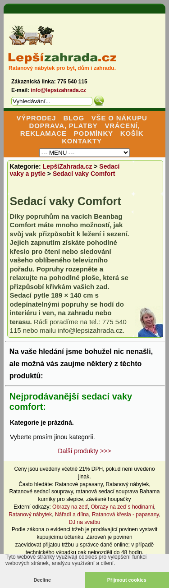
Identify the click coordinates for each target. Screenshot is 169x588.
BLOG (73, 118)
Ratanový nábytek (127, 484)
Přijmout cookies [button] (126, 580)
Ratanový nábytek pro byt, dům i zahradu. (62, 68)
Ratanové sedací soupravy (41, 491)
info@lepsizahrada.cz (58, 90)
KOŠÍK (132, 133)
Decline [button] (42, 580)
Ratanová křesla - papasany (125, 514)
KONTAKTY (82, 141)
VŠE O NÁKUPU (119, 118)
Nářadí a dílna (72, 514)
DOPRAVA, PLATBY (63, 125)
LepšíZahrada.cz (67, 166)
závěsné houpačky (108, 499)
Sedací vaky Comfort (84, 173)
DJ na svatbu (84, 522)
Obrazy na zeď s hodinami (122, 507)
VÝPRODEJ (36, 118)
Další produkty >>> (84, 451)
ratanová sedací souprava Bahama (118, 491)
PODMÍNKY (93, 133)
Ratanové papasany (79, 484)
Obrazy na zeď (70, 507)
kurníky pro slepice (60, 499)
